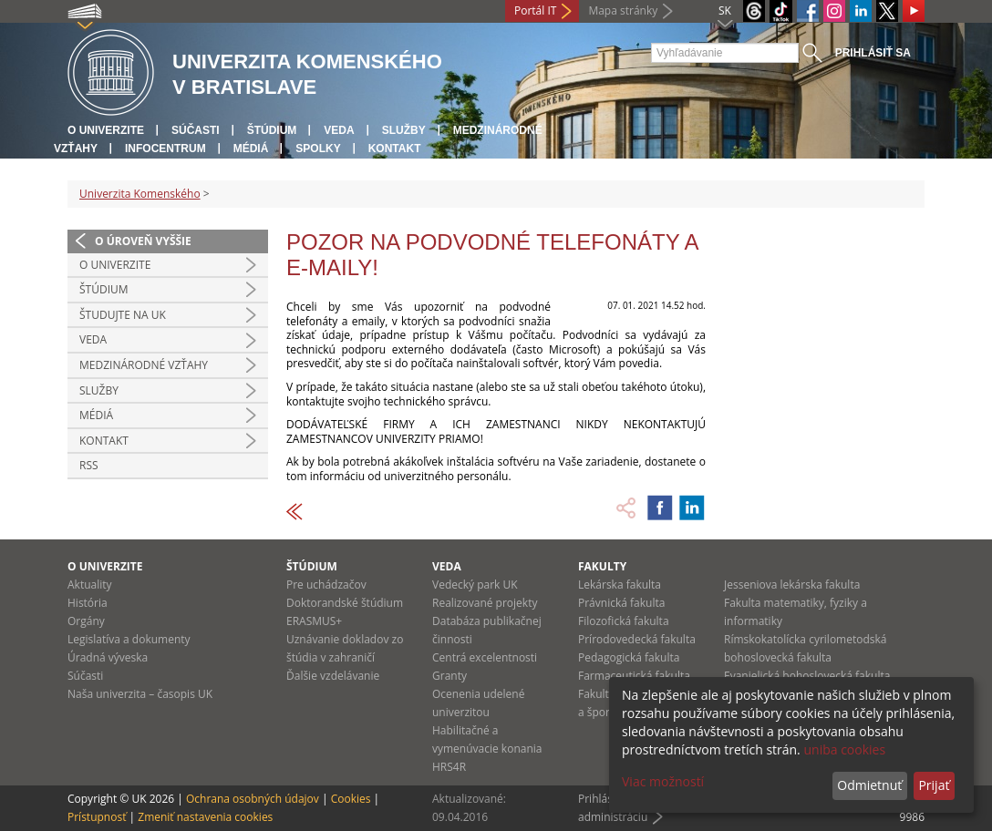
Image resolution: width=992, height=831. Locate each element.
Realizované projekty (484, 602)
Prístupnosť (96, 817)
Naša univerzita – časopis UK (139, 694)
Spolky (317, 148)
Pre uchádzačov (326, 584)
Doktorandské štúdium (344, 602)
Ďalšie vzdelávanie (332, 675)
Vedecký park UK (475, 584)
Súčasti (195, 130)
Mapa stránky (622, 10)
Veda (339, 130)
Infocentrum (165, 148)
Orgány (86, 621)
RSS (88, 465)
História (87, 602)
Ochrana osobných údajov (252, 798)
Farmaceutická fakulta (634, 675)
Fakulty (602, 566)
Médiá (251, 148)
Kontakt (394, 148)
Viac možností (663, 781)
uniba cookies (844, 749)
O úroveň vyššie (143, 241)
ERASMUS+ (314, 621)
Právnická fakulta (621, 602)
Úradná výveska (107, 657)
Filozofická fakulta (623, 621)
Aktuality (89, 584)
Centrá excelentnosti (484, 657)
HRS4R (449, 767)
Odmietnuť (869, 785)
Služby (404, 130)
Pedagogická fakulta (628, 657)
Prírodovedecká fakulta (637, 639)
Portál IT (535, 10)
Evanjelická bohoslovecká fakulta (807, 675)
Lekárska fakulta (619, 584)
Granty (449, 675)
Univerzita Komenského (140, 193)
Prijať (933, 785)
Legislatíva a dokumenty (129, 639)
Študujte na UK (122, 315)
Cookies (351, 798)
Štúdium (272, 130)
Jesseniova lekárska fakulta (792, 584)
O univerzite (105, 130)
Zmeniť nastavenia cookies (205, 817)
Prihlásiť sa (873, 52)
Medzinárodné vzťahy (143, 365)
